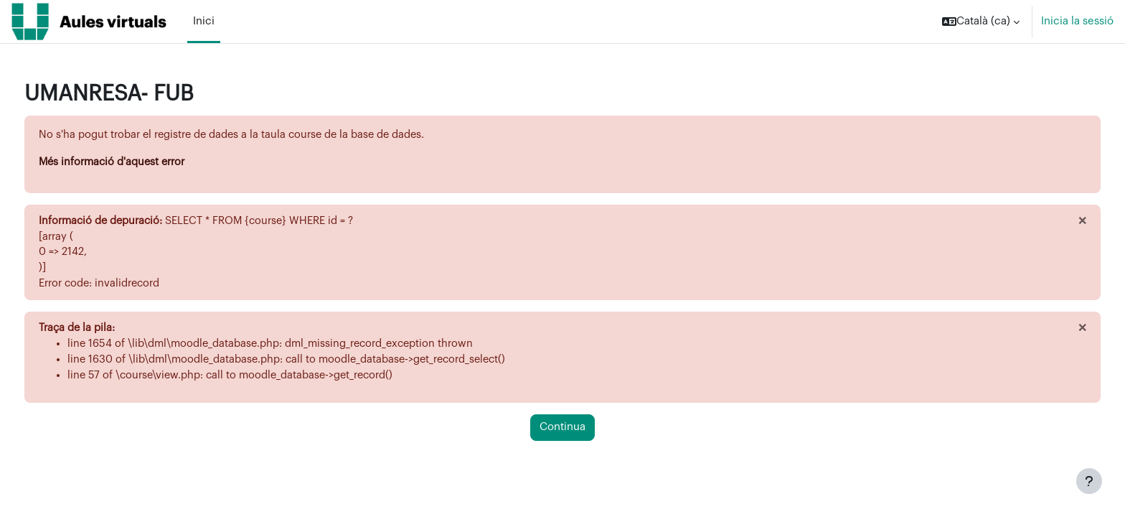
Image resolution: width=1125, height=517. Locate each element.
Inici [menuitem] (204, 21)
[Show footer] (1089, 481)
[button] (981, 21)
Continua (562, 432)
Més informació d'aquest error (141, 162)
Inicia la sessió (1077, 21)
